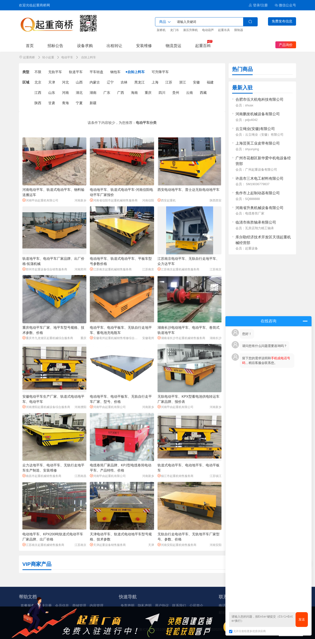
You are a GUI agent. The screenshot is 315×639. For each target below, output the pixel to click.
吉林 (124, 82)
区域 (25, 82)
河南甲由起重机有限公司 (40, 200)
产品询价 (286, 45)
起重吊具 (224, 30)
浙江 (182, 82)
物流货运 (173, 45)
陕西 (37, 103)
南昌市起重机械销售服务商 (41, 476)
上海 (155, 82)
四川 (161, 93)
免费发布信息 (282, 21)
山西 (79, 82)
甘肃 (51, 103)
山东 (51, 93)
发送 (302, 619)
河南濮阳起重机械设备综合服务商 (46, 407)
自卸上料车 (136, 72)
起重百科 (203, 45)
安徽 (196, 82)
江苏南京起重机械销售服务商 (111, 269)
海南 (134, 93)
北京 (37, 82)
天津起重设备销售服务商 (108, 545)
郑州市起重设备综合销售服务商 (44, 269)
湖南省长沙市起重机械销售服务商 (181, 338)
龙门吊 (174, 30)
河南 (65, 93)
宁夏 (79, 103)
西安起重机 (167, 200)
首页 (30, 45)
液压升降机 (190, 30)
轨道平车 (76, 72)
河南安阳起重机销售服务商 (177, 545)
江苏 (168, 82)
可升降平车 (160, 72)
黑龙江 (139, 82)
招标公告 (55, 45)
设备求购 (85, 45)
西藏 (203, 93)
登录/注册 (258, 5)
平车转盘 (96, 72)
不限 (37, 72)
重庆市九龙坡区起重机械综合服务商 (47, 338)
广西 (120, 93)
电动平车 (67, 57)
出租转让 (114, 45)
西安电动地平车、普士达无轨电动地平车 (189, 190)
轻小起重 (48, 57)
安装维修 (144, 45)
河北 (65, 82)
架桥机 (161, 30)
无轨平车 (55, 72)
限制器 (238, 30)
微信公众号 (285, 5)
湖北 (79, 93)
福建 (210, 82)
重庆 (148, 93)
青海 (65, 103)
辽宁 (110, 82)
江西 (37, 93)
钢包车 (115, 72)
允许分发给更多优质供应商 (247, 631)
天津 (51, 82)
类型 (25, 72)
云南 (189, 93)
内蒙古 (95, 82)
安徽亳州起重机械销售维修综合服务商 (115, 338)
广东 (106, 93)
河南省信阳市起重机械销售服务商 (114, 200)
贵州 (175, 93)
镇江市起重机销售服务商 (175, 476)
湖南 (93, 93)
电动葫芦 (208, 30)
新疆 (93, 103)
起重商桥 (29, 57)
